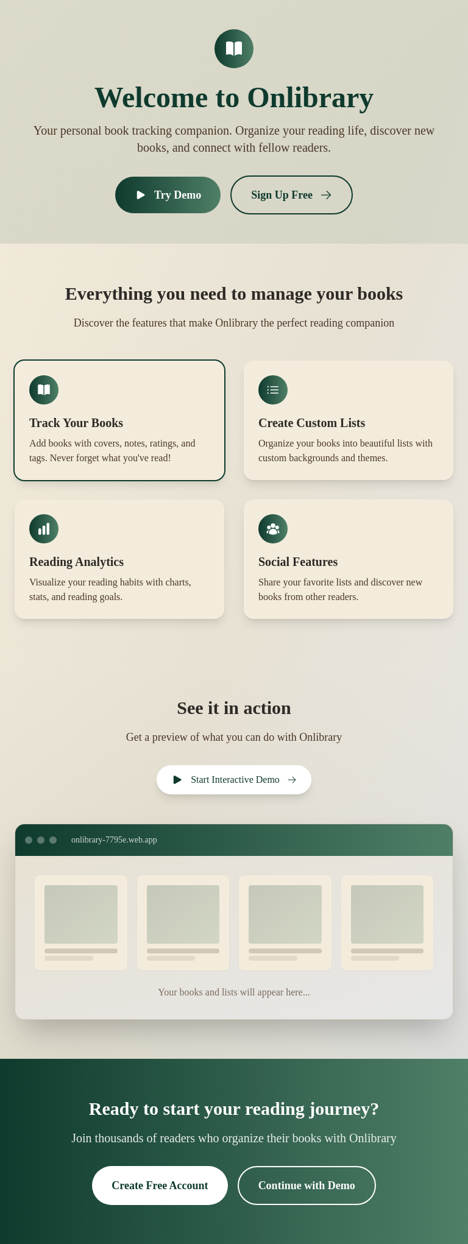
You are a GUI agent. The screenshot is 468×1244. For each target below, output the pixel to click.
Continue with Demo (306, 1185)
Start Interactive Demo (234, 780)
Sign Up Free (291, 195)
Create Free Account (160, 1185)
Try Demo (168, 195)
